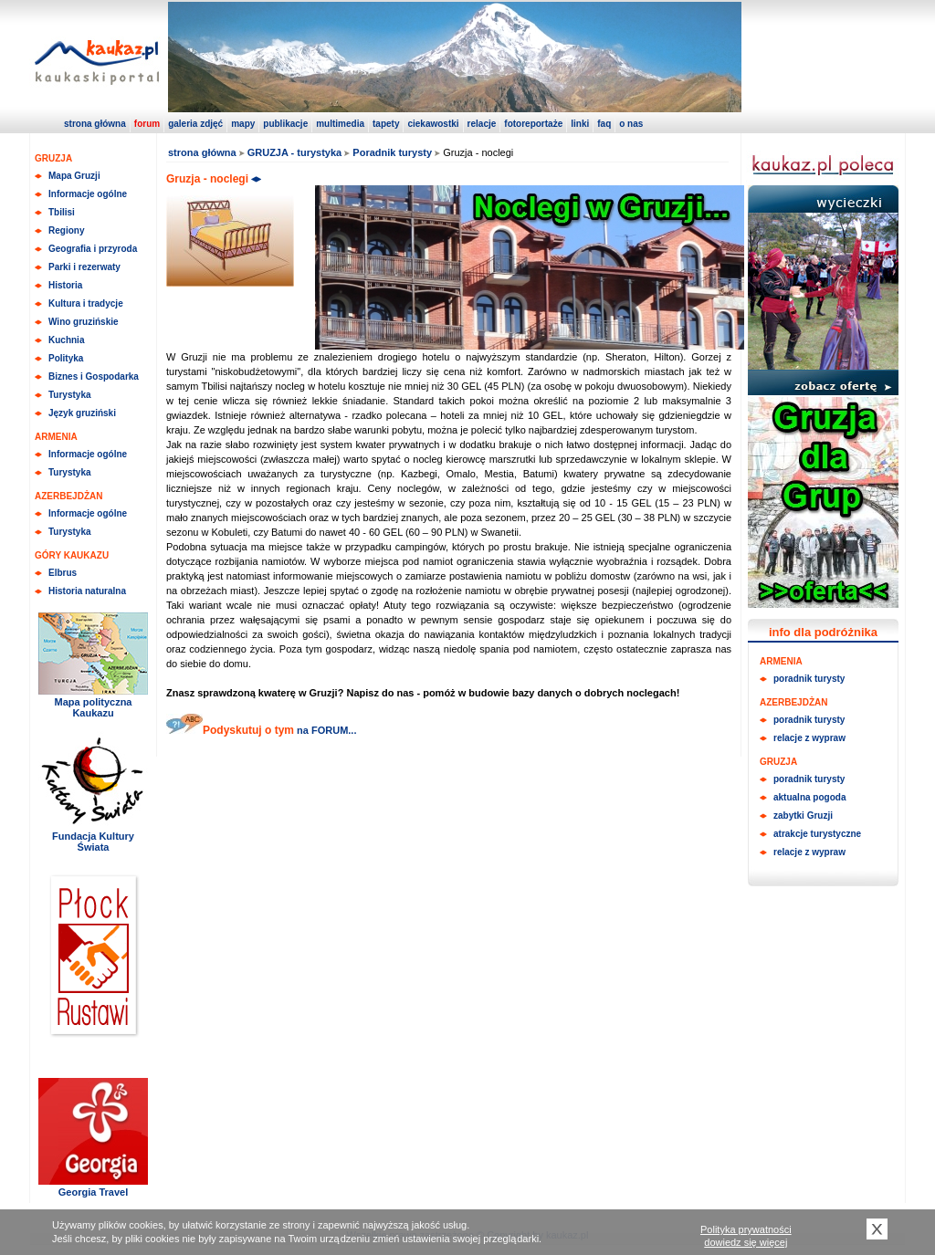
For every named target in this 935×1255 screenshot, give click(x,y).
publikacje (285, 124)
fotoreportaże (533, 124)
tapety (386, 124)
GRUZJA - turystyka (294, 152)
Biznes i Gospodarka (93, 376)
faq (604, 124)
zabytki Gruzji (803, 816)
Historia (65, 285)
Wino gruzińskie (83, 322)
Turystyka (69, 395)
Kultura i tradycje (85, 303)
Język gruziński (82, 413)
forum (147, 124)
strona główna (95, 124)
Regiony (66, 230)
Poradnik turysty (392, 152)
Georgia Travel (93, 1192)
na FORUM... (325, 730)
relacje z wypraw (809, 738)
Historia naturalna (87, 591)
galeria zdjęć (195, 124)
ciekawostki (432, 124)
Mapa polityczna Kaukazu (93, 707)
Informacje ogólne (87, 194)
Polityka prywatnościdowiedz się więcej (746, 1236)
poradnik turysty (809, 679)
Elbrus (62, 573)
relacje (482, 124)
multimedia (340, 124)
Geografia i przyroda (92, 249)
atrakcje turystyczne (817, 834)
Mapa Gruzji (74, 176)
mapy (243, 124)
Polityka (65, 358)
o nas (631, 124)
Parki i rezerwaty (84, 267)
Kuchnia (66, 340)
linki (580, 124)
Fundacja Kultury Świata (93, 841)
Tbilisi (61, 212)
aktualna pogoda (809, 797)
